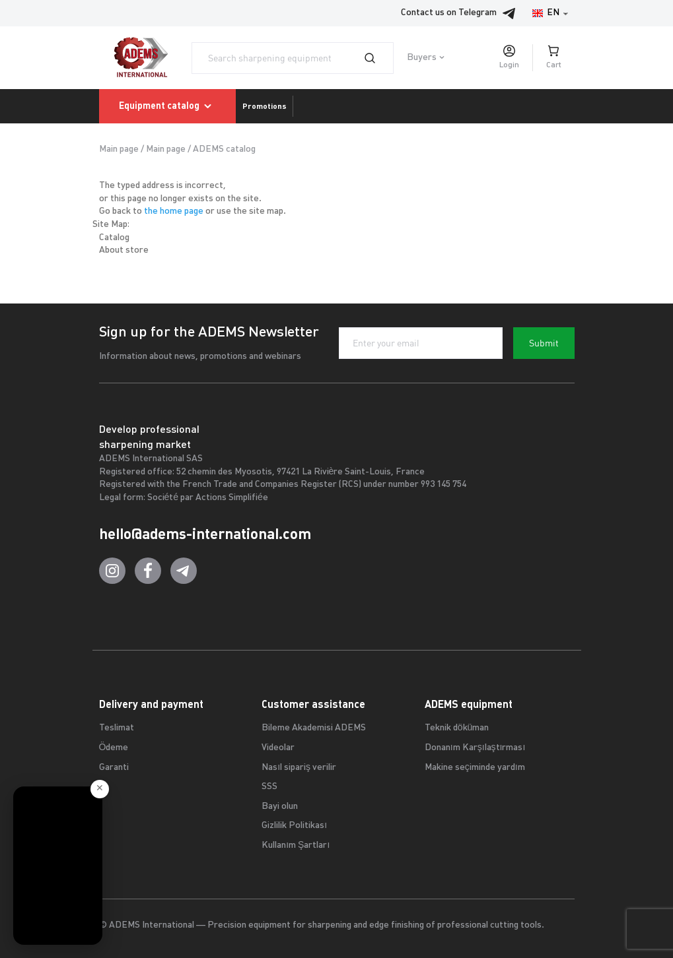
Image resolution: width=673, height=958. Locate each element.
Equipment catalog (167, 106)
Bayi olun (280, 807)
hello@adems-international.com (205, 534)
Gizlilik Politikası (294, 826)
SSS (269, 787)
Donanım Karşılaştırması (475, 748)
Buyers (422, 58)
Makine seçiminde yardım (475, 768)
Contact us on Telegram (462, 13)
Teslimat (116, 728)
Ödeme (114, 748)
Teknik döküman (457, 728)
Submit (544, 343)
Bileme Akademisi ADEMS (314, 728)
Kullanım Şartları (296, 845)
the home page (173, 211)
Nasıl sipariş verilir (299, 768)
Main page (119, 149)
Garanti (114, 768)
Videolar (278, 748)
